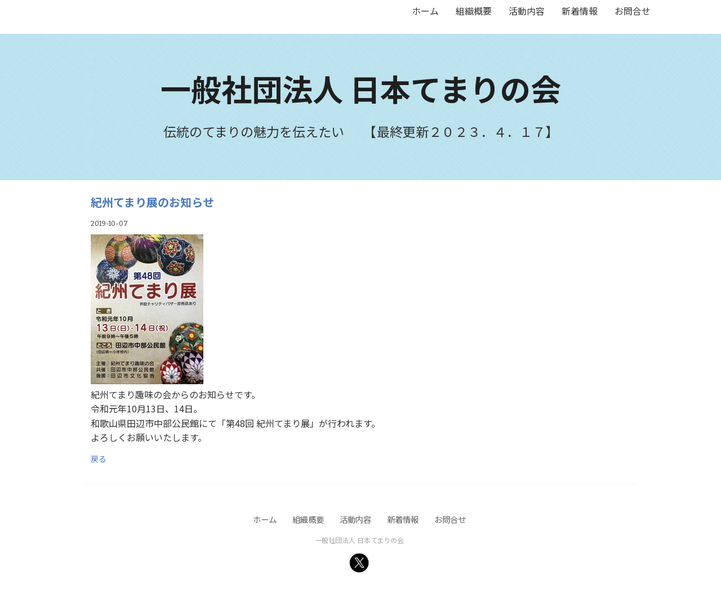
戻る (98, 458)
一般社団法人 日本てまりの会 (361, 88)
